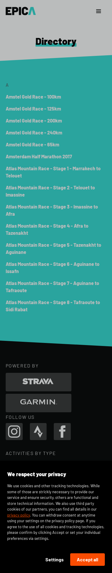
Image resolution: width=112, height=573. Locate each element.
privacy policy (18, 515)
